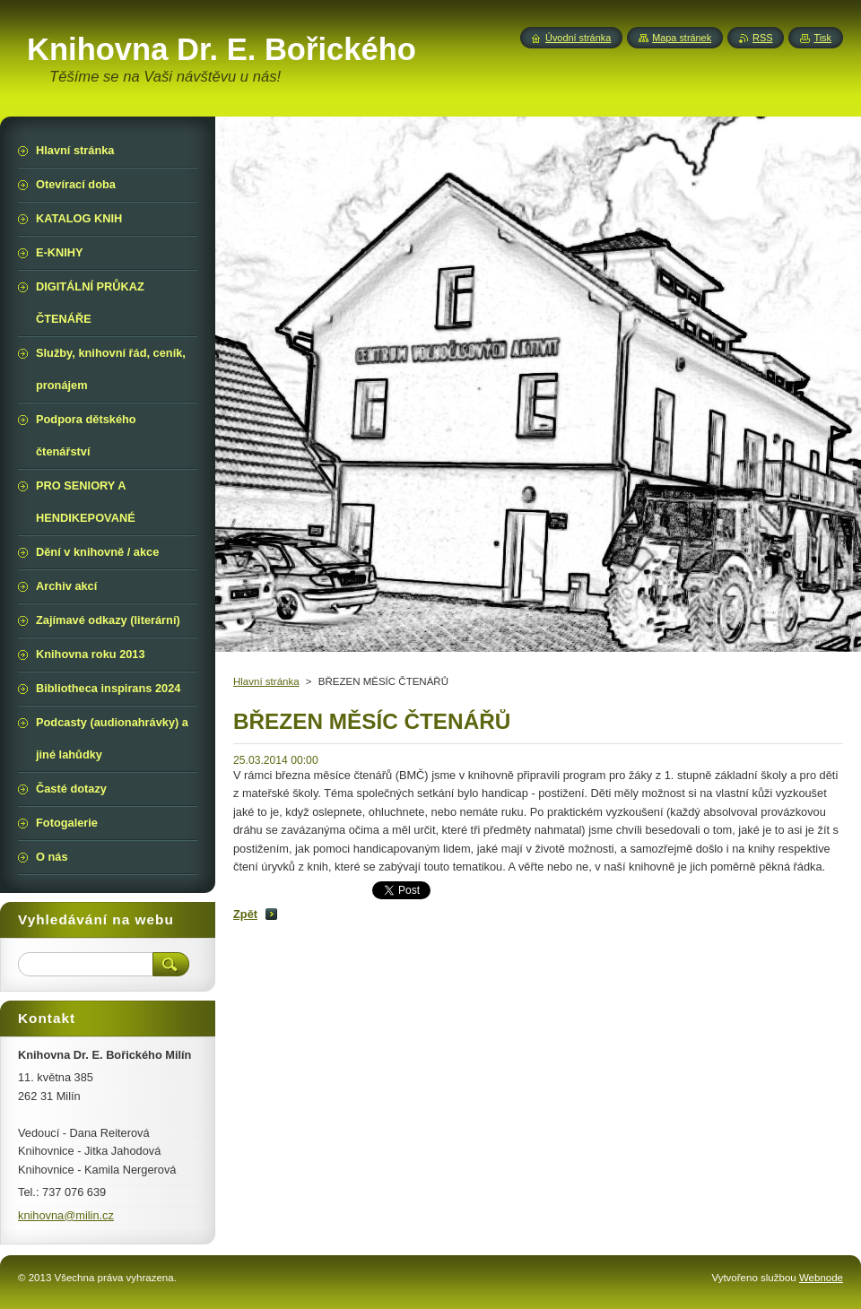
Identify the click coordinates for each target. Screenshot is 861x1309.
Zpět (245, 914)
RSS (762, 37)
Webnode (821, 1277)
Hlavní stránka (266, 681)
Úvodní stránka (578, 37)
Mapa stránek (681, 37)
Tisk (822, 37)
